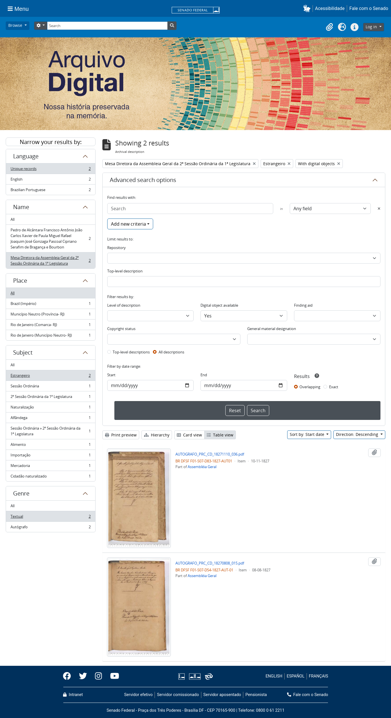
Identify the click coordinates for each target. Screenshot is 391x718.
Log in (372, 26)
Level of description (123, 305)
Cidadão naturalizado (50, 477)
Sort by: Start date (307, 434)
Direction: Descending (357, 434)
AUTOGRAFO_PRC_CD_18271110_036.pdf (209, 454)
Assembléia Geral (202, 466)
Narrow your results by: (51, 142)
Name (21, 207)
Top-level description (125, 271)
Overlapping (309, 386)
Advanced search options (143, 180)
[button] (308, 8)
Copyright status (121, 328)
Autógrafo (50, 528)
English (50, 180)
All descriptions (171, 352)
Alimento (50, 446)
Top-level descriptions (131, 352)
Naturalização (50, 408)
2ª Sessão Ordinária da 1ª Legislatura (50, 398)
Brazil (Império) (50, 305)
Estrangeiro (50, 377)
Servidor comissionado (178, 694)
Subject (23, 352)
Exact (333, 386)
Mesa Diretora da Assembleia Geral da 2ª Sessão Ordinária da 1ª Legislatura (50, 260)
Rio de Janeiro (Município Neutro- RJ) (50, 336)
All (13, 219)
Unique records (50, 170)
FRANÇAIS (318, 676)
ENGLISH (274, 676)
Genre (21, 493)
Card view (189, 435)
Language (26, 156)
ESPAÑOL (295, 676)
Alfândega (50, 419)
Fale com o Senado (368, 8)
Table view (220, 435)
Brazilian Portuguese (50, 191)
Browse (15, 25)
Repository (116, 247)
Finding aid (303, 305)
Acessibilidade (330, 8)
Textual (50, 517)
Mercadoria (50, 467)
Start (111, 374)
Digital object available (219, 305)
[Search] (107, 25)
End (203, 374)
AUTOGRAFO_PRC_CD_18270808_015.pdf (209, 563)
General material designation (271, 328)
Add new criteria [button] (128, 224)
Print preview (121, 435)
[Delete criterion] (379, 208)
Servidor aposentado (222, 694)
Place (20, 280)
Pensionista (256, 694)
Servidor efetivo (138, 694)
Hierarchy (156, 435)
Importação (50, 456)
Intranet (73, 694)
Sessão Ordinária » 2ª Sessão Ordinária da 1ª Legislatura (50, 431)
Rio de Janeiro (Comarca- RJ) (50, 326)
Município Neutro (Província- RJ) (50, 315)
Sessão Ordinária (50, 387)
